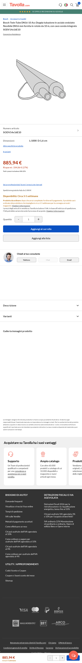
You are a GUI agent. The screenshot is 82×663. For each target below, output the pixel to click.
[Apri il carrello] (77, 5)
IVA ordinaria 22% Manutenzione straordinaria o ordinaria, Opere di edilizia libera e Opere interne (59, 523)
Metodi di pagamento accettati (19, 521)
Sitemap (9, 580)
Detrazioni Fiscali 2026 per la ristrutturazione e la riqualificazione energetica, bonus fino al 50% (59, 506)
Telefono (26, 260)
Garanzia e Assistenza (11, 34)
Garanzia (49, 648)
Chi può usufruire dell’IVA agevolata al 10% (21, 532)
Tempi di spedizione (14, 511)
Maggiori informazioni (21, 206)
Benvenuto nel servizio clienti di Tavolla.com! (28, 643)
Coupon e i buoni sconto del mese (20, 575)
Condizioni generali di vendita (15, 648)
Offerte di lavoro (65, 643)
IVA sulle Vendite (12, 516)
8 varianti (7, 151)
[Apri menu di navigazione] (4, 4)
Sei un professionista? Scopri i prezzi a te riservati (22, 184)
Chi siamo (52, 643)
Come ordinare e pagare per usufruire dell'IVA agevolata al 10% (20, 540)
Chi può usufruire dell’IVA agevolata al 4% (21, 547)
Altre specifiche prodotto (13, 146)
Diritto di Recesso (36, 648)
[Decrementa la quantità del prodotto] (18, 219)
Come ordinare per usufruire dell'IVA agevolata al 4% (21, 555)
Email (69, 260)
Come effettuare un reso (16, 526)
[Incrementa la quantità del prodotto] (38, 219)
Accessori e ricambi (18, 19)
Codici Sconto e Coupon (15, 570)
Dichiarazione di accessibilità (67, 648)
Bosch (5, 19)
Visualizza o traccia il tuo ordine (19, 506)
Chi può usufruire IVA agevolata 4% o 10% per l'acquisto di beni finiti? (59, 515)
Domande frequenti (14, 501)
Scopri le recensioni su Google (41, 11)
